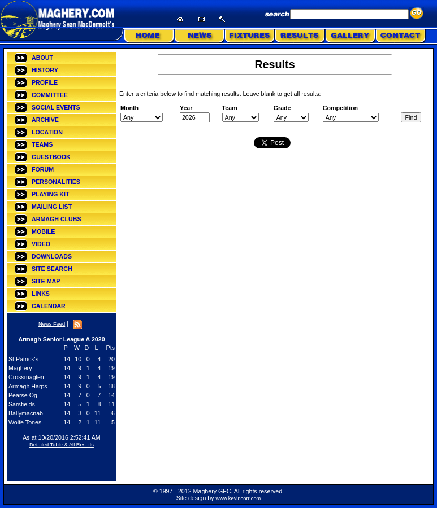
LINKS (41, 293)
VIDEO (41, 243)
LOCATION (47, 132)
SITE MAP (46, 281)
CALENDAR (49, 306)
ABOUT (42, 57)
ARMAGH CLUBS (56, 219)
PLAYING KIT (51, 194)
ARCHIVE (45, 119)
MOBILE (43, 231)
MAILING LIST (52, 206)
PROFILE (45, 82)
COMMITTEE (50, 94)
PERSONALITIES (56, 181)
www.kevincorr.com (238, 498)
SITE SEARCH (52, 268)
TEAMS (42, 144)
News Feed (51, 324)
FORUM (43, 169)
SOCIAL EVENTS (56, 107)
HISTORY (45, 70)
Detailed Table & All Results (61, 445)
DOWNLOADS (52, 256)
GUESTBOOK (51, 157)
